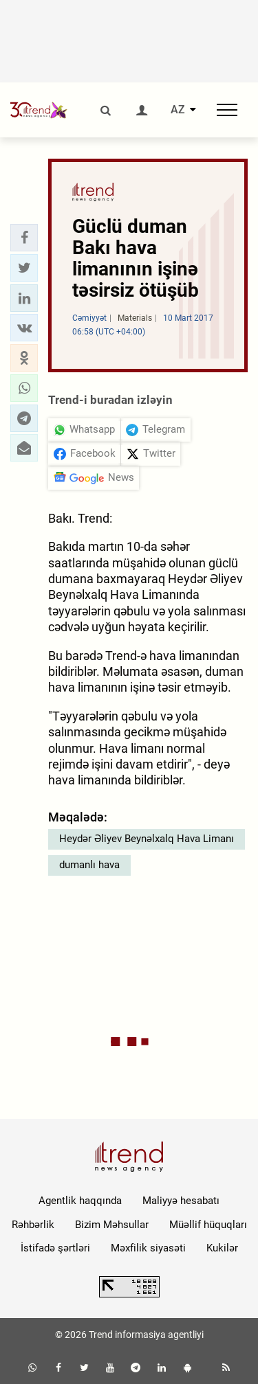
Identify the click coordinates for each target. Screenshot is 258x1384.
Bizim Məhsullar (112, 1224)
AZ (178, 109)
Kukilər (222, 1248)
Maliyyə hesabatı (180, 1200)
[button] (24, 238)
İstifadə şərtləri (55, 1248)
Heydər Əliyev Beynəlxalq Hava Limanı (146, 838)
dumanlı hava (89, 865)
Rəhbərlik (33, 1224)
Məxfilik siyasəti (148, 1248)
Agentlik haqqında (80, 1200)
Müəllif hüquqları (208, 1224)
